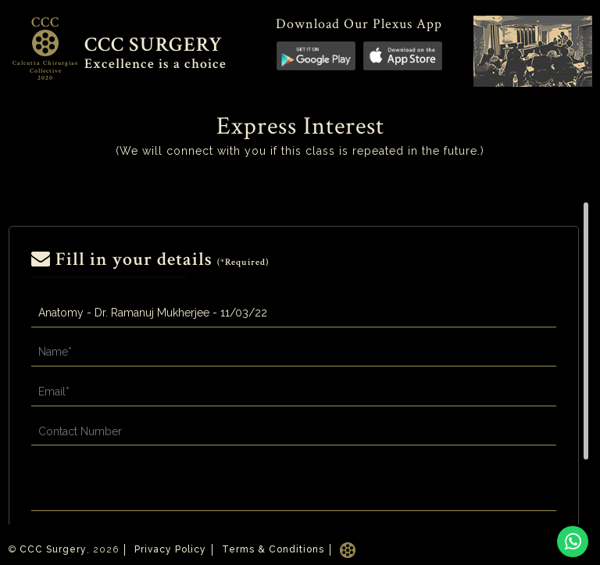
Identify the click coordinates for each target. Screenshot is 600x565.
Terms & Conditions (273, 549)
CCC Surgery (53, 549)
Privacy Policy (170, 549)
